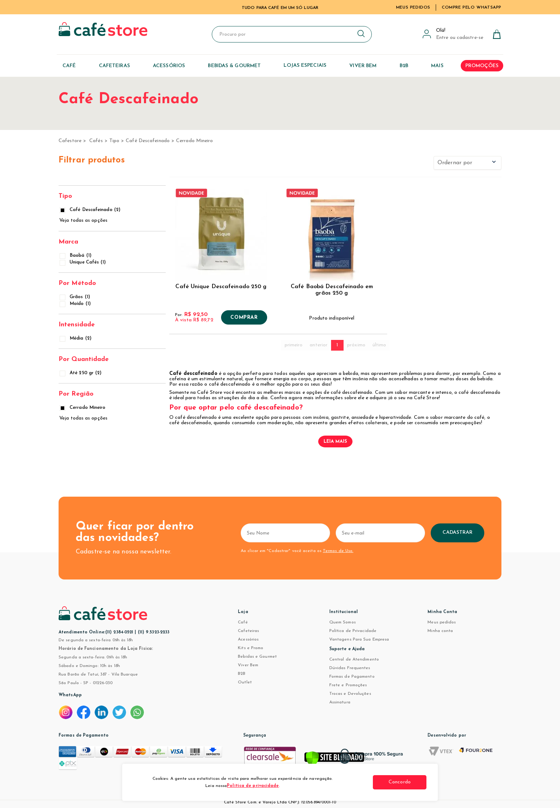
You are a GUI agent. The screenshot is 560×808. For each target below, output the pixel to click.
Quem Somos (342, 622)
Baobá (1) (76, 255)
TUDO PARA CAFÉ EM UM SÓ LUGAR (280, 8)
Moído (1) (76, 303)
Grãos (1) (75, 297)
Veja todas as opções (83, 220)
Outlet (245, 682)
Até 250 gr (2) (81, 373)
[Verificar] (334, 760)
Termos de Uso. (338, 551)
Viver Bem (248, 665)
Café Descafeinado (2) (90, 209)
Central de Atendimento (354, 659)
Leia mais (336, 441)
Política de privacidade (253, 786)
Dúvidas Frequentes (349, 668)
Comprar (244, 317)
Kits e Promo (250, 648)
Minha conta (440, 631)
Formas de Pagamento (352, 676)
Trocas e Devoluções (350, 694)
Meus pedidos (442, 622)
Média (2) (76, 338)
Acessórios (248, 639)
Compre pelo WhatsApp (471, 7)
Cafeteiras (248, 631)
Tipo (114, 141)
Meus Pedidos (413, 7)
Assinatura (339, 702)
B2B (241, 674)
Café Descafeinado (148, 141)
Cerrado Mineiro (194, 141)
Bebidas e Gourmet (257, 656)
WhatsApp (70, 695)
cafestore (70, 141)
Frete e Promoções (348, 685)
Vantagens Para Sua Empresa (359, 639)
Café (243, 622)
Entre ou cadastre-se (459, 37)
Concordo (400, 782)
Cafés (96, 141)
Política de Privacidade (352, 631)
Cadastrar (457, 532)
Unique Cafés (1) (83, 262)
